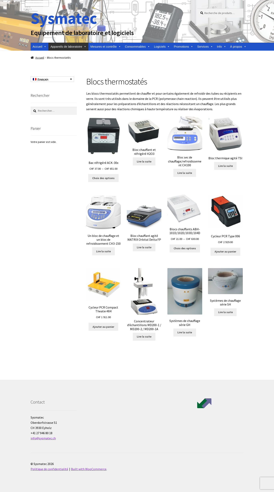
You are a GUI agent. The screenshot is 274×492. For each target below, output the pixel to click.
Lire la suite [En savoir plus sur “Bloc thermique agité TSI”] (225, 166)
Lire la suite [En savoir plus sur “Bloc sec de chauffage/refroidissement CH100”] (184, 173)
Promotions (183, 47)
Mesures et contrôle (105, 47)
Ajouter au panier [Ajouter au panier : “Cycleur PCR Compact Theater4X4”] (103, 327)
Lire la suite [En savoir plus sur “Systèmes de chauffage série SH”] (225, 312)
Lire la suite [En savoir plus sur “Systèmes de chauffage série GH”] (184, 332)
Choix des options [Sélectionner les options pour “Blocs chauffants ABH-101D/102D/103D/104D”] (185, 248)
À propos (238, 47)
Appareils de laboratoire (68, 47)
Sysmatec (64, 18)
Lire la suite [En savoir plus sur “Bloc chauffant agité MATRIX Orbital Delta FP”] (144, 247)
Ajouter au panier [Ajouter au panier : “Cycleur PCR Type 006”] (225, 251)
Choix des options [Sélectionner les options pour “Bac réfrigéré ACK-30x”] (103, 178)
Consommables (137, 47)
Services (205, 47)
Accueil (39, 47)
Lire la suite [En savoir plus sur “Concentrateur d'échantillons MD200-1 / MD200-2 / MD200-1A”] (144, 336)
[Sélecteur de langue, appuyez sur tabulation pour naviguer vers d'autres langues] (52, 79)
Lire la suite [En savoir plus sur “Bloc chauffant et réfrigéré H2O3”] (144, 161)
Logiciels (162, 47)
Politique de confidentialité (49, 469)
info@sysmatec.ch (43, 438)
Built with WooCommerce (88, 469)
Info (221, 47)
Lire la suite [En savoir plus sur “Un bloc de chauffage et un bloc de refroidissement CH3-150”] (103, 251)
